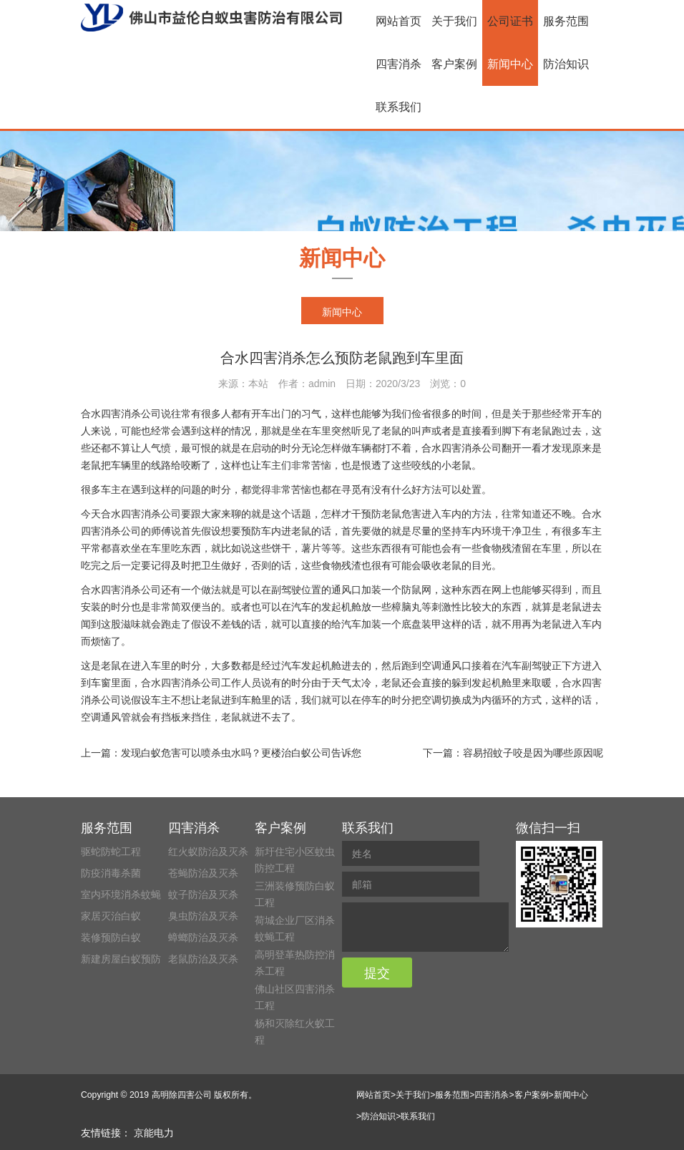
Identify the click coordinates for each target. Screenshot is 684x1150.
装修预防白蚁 (111, 937)
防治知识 (566, 64)
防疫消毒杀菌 (111, 873)
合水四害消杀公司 (121, 413)
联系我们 (398, 107)
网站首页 (398, 21)
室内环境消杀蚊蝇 (121, 894)
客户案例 (454, 64)
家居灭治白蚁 (111, 916)
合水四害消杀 (171, 682)
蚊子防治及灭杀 (203, 894)
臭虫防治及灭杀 (203, 916)
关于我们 (454, 21)
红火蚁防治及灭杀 (208, 851)
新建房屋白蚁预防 (121, 959)
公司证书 (510, 21)
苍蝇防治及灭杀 (203, 873)
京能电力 (154, 1133)
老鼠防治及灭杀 (203, 959)
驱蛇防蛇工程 (111, 851)
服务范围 (566, 21)
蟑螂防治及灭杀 (203, 937)
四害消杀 (398, 64)
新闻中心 (510, 64)
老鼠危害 (401, 514)
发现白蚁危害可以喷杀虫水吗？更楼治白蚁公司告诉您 (241, 753)
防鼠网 (416, 589)
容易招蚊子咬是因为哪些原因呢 (533, 753)
